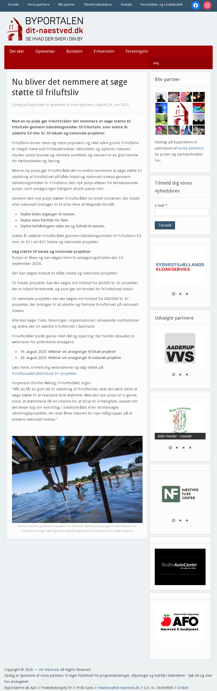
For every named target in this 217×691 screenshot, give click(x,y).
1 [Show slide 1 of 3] (173, 294)
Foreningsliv (137, 51)
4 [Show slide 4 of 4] (190, 448)
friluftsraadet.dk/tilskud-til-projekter (44, 373)
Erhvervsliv (104, 51)
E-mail (161, 205)
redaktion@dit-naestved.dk (118, 688)
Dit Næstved (48, 670)
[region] (180, 275)
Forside (13, 4)
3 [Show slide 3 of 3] (187, 294)
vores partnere (191, 148)
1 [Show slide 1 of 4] (170, 448)
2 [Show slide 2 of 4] (177, 448)
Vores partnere (39, 4)
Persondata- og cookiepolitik (162, 4)
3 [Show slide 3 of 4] (183, 448)
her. (158, 160)
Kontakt (126, 4)
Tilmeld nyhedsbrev (98, 4)
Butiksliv (74, 51)
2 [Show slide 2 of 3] (180, 294)
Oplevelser (45, 51)
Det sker (16, 51)
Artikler (183, 688)
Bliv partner (66, 4)
